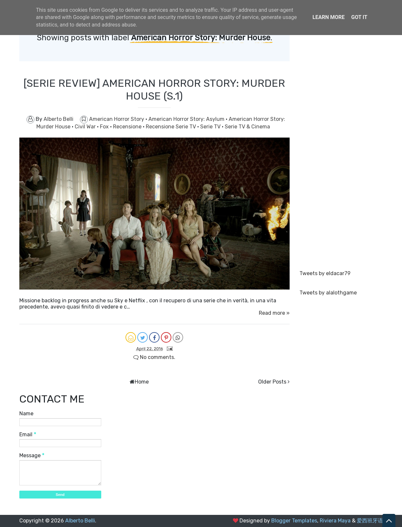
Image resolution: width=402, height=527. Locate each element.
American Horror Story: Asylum (187, 119)
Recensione (128, 126)
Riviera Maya (335, 521)
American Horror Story (117, 119)
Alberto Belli (80, 521)
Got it (359, 17)
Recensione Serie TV (171, 126)
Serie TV (211, 126)
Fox (105, 126)
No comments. (154, 357)
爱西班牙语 (370, 521)
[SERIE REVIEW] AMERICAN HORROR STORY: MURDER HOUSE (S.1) (154, 89)
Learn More (329, 17)
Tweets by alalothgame (328, 293)
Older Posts (272, 382)
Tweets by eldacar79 (325, 273)
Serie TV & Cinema (247, 126)
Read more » (274, 313)
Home (142, 382)
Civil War (86, 126)
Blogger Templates (294, 521)
